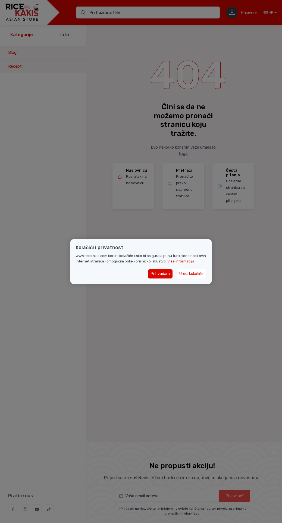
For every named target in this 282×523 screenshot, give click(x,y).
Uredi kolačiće (191, 273)
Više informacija (180, 261)
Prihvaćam (160, 273)
